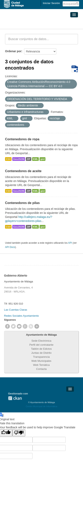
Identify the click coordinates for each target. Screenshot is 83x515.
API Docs (10, 247)
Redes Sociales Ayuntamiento (21, 315)
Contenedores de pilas (22, 203)
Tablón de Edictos (41, 348)
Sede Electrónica (41, 340)
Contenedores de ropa (22, 139)
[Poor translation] (18, 432)
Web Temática (41, 364)
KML (35, 159)
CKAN (15, 398)
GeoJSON (18, 159)
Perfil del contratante (41, 344)
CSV (8, 159)
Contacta (41, 368)
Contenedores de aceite (23, 171)
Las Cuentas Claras (15, 309)
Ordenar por (13, 51)
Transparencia (41, 356)
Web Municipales (41, 360)
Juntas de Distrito (41, 352)
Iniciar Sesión (51, 3)
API (70, 242)
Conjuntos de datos (23, 24)
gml (42, 159)
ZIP (28, 159)
